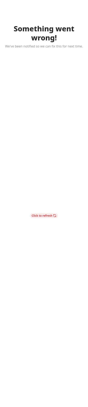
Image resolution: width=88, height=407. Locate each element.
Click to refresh (44, 215)
